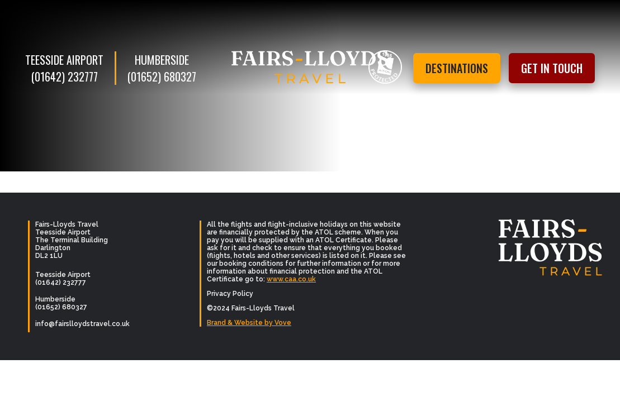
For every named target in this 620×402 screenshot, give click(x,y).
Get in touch (552, 68)
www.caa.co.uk (291, 279)
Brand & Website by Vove (249, 323)
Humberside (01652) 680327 (161, 68)
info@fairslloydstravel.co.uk (82, 324)
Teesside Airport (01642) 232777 (64, 68)
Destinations (456, 68)
